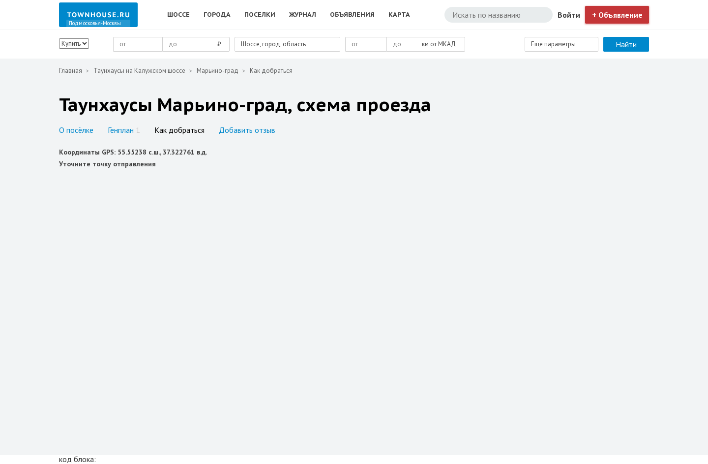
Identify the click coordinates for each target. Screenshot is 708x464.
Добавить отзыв (247, 130)
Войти (569, 15)
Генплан (124, 130)
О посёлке (76, 130)
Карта (399, 14)
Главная (70, 70)
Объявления (352, 14)
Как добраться (179, 130)
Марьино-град (217, 70)
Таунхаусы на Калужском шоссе (139, 70)
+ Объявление (617, 15)
